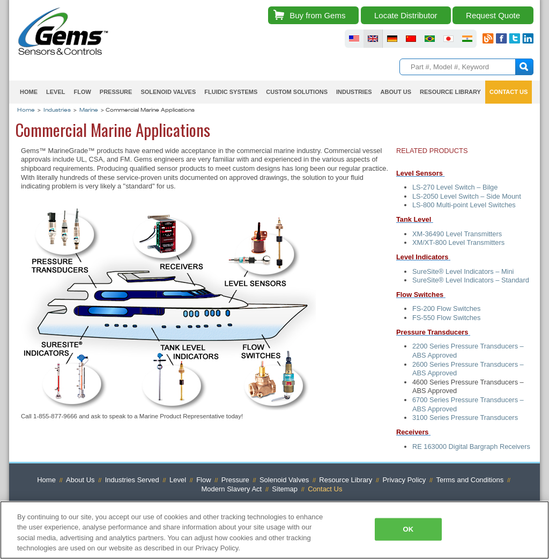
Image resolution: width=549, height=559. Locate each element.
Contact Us (508, 92)
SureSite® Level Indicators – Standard (470, 280)
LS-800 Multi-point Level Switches (464, 205)
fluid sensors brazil (430, 38)
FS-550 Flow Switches (446, 318)
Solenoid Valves (168, 92)
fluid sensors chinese (411, 38)
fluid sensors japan (448, 38)
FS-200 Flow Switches (446, 308)
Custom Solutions (297, 92)
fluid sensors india (467, 38)
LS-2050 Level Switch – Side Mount (466, 196)
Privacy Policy (404, 480)
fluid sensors (354, 38)
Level (55, 92)
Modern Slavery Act (232, 489)
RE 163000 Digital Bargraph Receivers (471, 446)
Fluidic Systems (230, 92)
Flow (82, 92)
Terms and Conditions (469, 480)
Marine (88, 110)
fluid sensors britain (373, 38)
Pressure (116, 92)
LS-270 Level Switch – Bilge (455, 187)
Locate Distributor (405, 15)
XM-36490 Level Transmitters (457, 234)
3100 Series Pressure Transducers (466, 417)
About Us (396, 92)
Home (29, 92)
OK (408, 529)
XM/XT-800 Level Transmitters (458, 242)
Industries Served (132, 480)
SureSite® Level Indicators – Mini (463, 271)
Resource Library (450, 92)
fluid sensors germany (392, 38)
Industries (354, 92)
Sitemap (285, 489)
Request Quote (493, 15)
